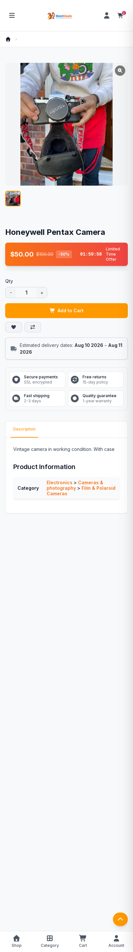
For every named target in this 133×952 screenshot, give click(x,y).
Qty (9, 281)
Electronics (59, 482)
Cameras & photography (75, 485)
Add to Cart (67, 310)
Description (24, 429)
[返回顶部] (120, 919)
